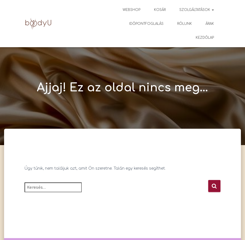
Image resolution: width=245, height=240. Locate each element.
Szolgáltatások (196, 10)
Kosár (160, 10)
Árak (209, 24)
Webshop (131, 10)
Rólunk (184, 24)
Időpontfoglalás (146, 24)
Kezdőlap (205, 38)
